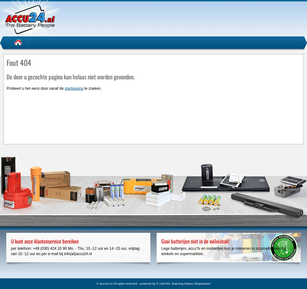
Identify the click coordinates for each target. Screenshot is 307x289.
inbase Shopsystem (197, 283)
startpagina (74, 88)
